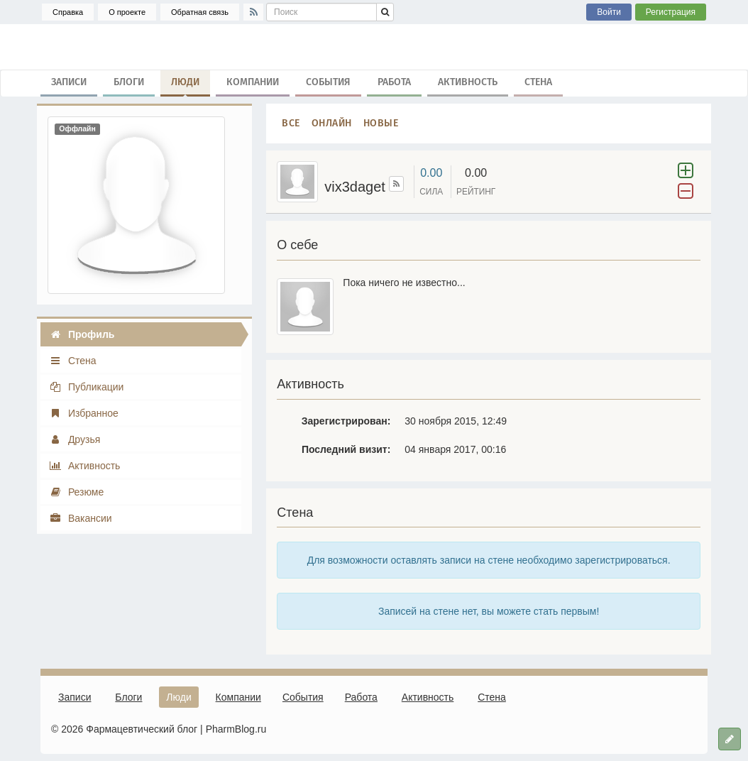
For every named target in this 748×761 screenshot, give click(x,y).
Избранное (84, 413)
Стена (538, 82)
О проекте (127, 12)
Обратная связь (200, 12)
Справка (68, 12)
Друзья (74, 439)
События (328, 82)
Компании (252, 82)
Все (291, 123)
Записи (69, 82)
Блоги (129, 82)
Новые (381, 123)
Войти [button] (609, 12)
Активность (467, 82)
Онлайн (332, 123)
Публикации (86, 387)
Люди (185, 85)
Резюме (76, 492)
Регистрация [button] (670, 12)
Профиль (81, 334)
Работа (394, 82)
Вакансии (80, 518)
